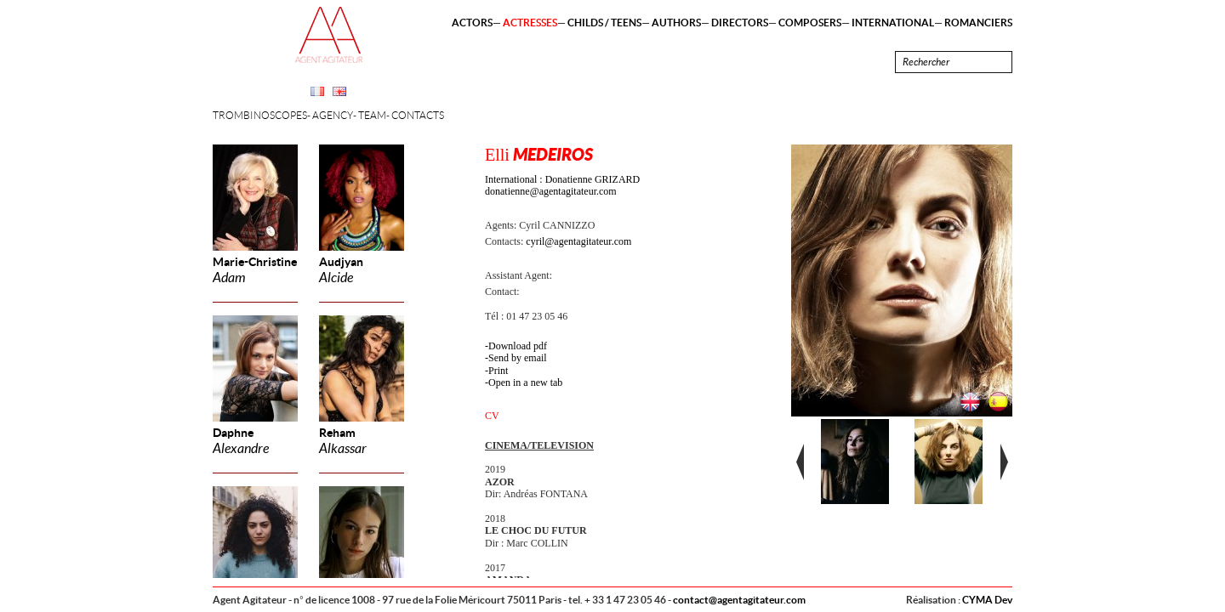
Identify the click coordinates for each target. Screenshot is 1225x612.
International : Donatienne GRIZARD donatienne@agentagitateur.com (562, 185)
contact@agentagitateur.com (739, 599)
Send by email (517, 358)
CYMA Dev (987, 599)
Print (498, 371)
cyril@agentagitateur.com (578, 241)
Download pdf (517, 346)
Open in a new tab (525, 382)
